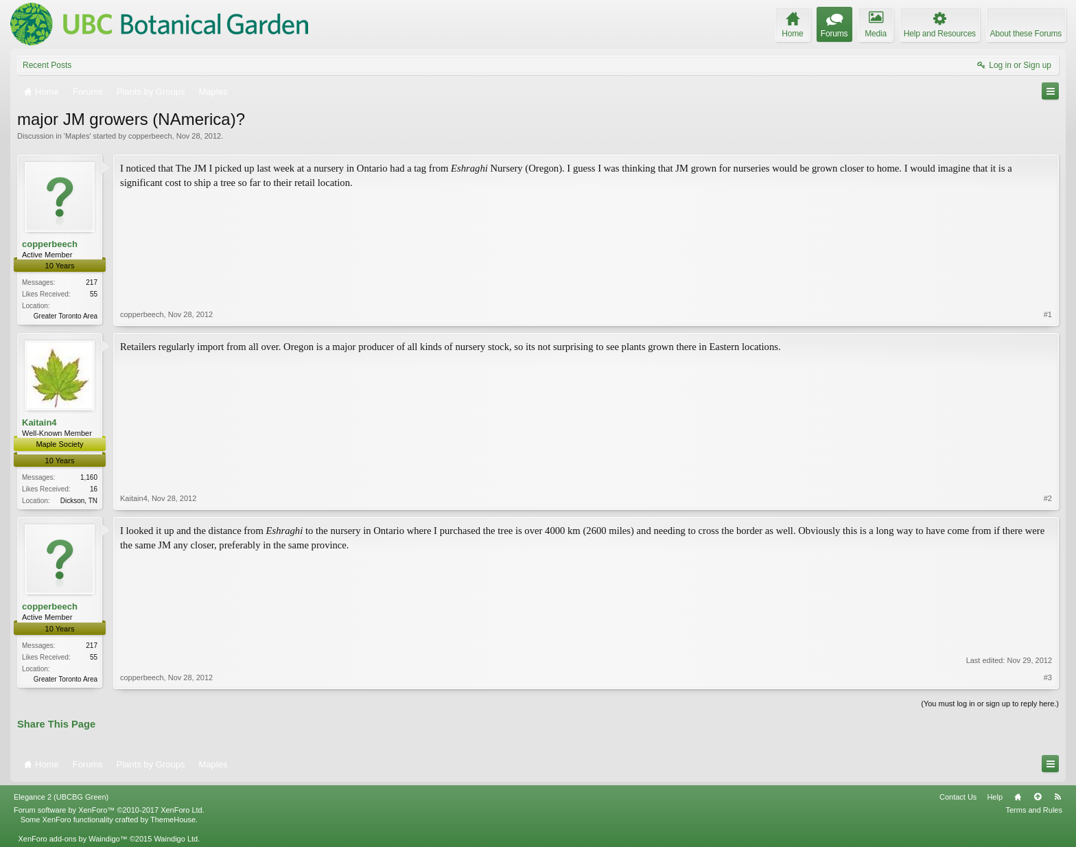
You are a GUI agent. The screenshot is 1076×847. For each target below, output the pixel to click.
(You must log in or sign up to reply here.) (990, 703)
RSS (1057, 797)
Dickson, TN (78, 500)
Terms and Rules (1033, 810)
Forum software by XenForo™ (109, 810)
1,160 (88, 477)
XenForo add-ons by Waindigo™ (72, 839)
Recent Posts (47, 65)
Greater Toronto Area (65, 316)
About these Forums (1026, 33)
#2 (1048, 498)
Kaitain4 (39, 422)
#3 (1048, 677)
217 (91, 282)
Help (995, 797)
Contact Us (957, 797)
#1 (1048, 314)
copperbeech (150, 136)
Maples (77, 136)
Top (1037, 797)
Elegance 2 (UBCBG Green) (61, 797)
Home (1017, 797)
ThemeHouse (173, 819)
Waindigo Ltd (176, 839)
